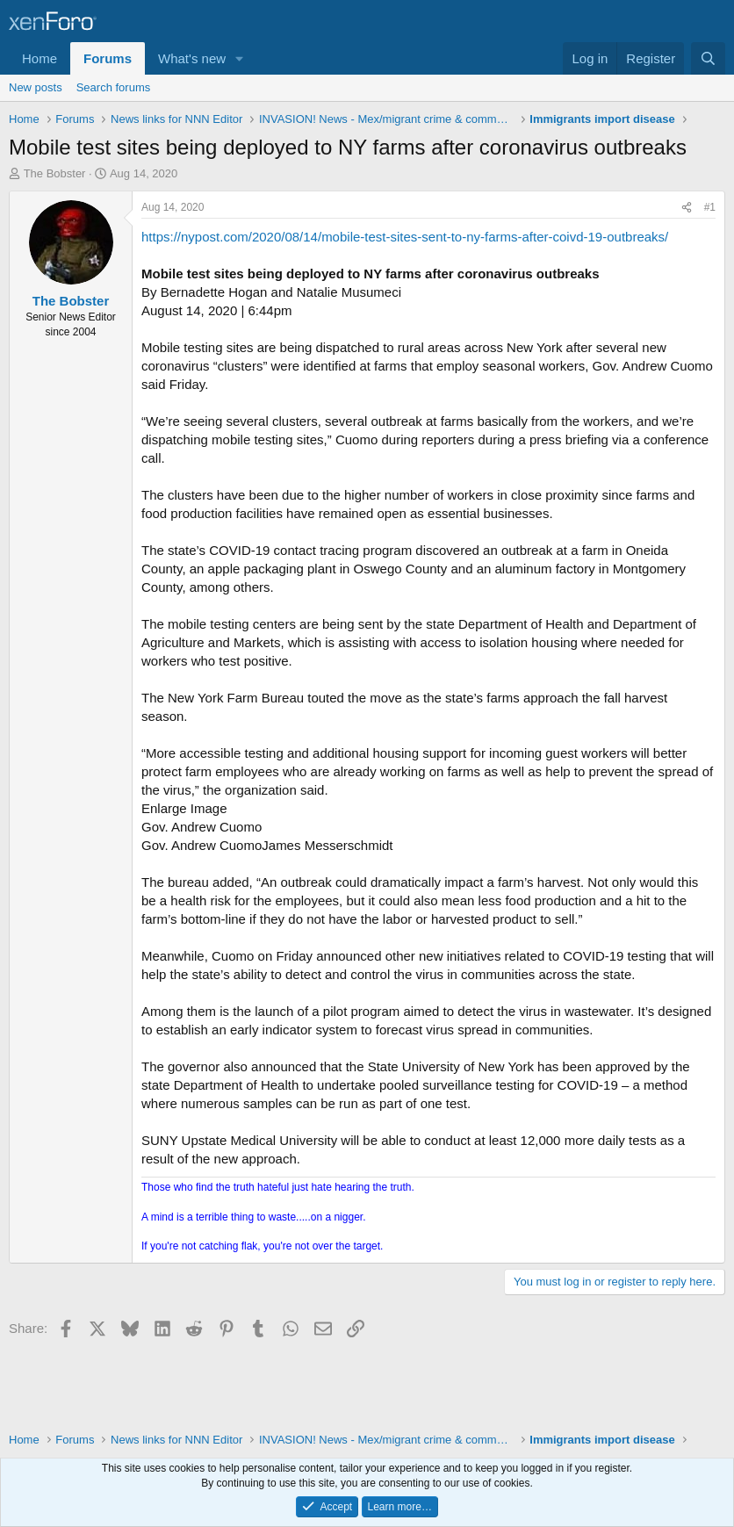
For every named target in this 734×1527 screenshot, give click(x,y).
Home (39, 58)
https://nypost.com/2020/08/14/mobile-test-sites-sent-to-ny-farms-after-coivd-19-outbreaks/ (404, 236)
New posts (35, 87)
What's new (192, 58)
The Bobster (55, 173)
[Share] (686, 208)
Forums (107, 58)
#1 (710, 207)
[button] (239, 58)
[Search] (708, 58)
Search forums (113, 87)
